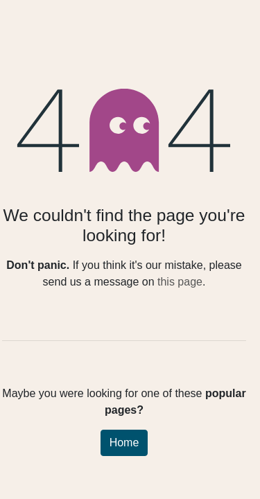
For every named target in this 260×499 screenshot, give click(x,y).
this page (179, 282)
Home (124, 442)
